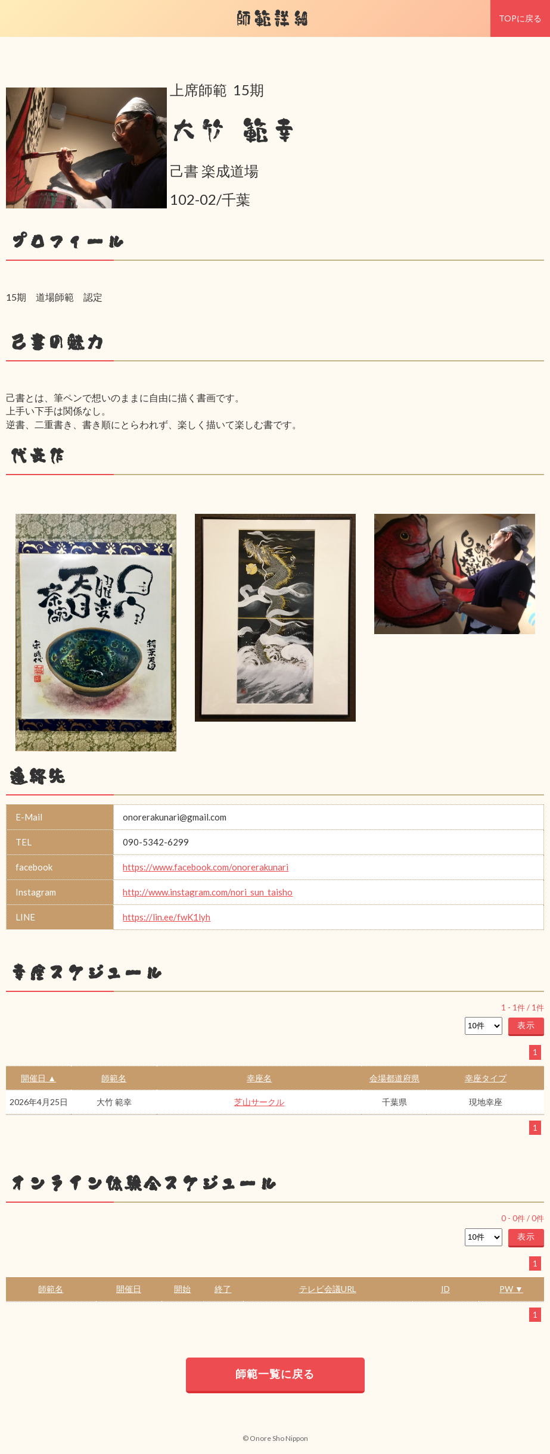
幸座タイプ (486, 1078)
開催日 (128, 1289)
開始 (182, 1289)
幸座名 (259, 1078)
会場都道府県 (394, 1078)
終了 (223, 1289)
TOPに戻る (520, 18)
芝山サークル (259, 1102)
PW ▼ (511, 1289)
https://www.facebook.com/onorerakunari (205, 867)
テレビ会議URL (327, 1289)
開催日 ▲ (38, 1078)
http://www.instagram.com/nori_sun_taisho (208, 892)
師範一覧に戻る (275, 1373)
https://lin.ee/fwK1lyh (166, 917)
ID (445, 1289)
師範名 (113, 1078)
